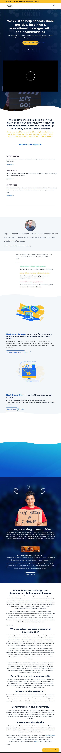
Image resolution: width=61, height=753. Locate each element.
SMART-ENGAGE (13, 153)
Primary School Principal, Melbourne (31, 279)
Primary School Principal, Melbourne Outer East (35, 270)
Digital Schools (33, 529)
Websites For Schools (33, 751)
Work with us (29, 39)
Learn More (11, 406)
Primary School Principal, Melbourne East (33, 263)
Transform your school (14, 349)
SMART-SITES (12, 182)
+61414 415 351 (13, 1)
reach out (36, 738)
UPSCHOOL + (12, 167)
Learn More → (10, 161)
